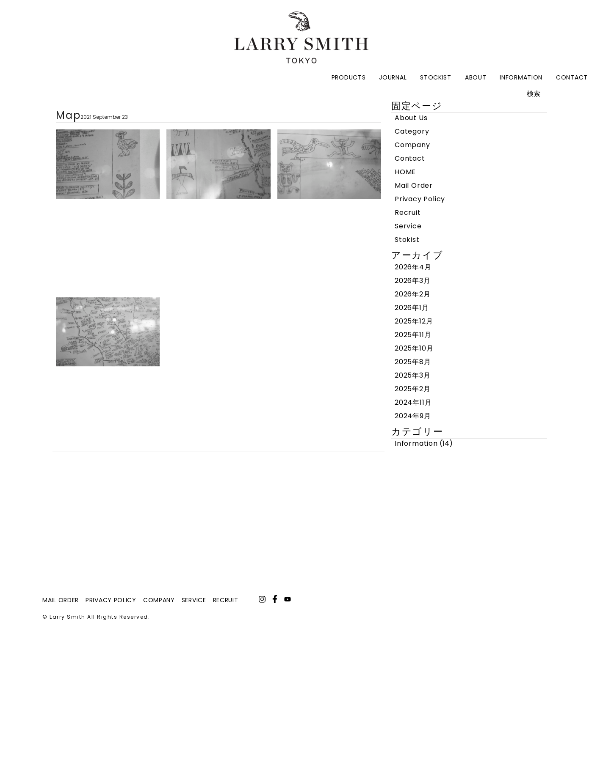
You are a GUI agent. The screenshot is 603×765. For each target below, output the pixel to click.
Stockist (435, 77)
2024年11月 (413, 402)
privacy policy (111, 600)
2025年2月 (413, 389)
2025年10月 (414, 348)
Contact (572, 77)
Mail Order (414, 185)
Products (349, 77)
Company (412, 145)
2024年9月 (413, 416)
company (159, 600)
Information (521, 77)
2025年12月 (414, 321)
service (194, 600)
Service (408, 226)
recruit (225, 600)
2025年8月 (413, 362)
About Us (411, 118)
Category (412, 131)
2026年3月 (413, 280)
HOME (405, 172)
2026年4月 (413, 267)
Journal (393, 77)
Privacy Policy (420, 199)
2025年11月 (413, 335)
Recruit (408, 212)
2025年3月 (413, 375)
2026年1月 (412, 308)
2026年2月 (413, 294)
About (476, 77)
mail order (60, 600)
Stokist (407, 239)
